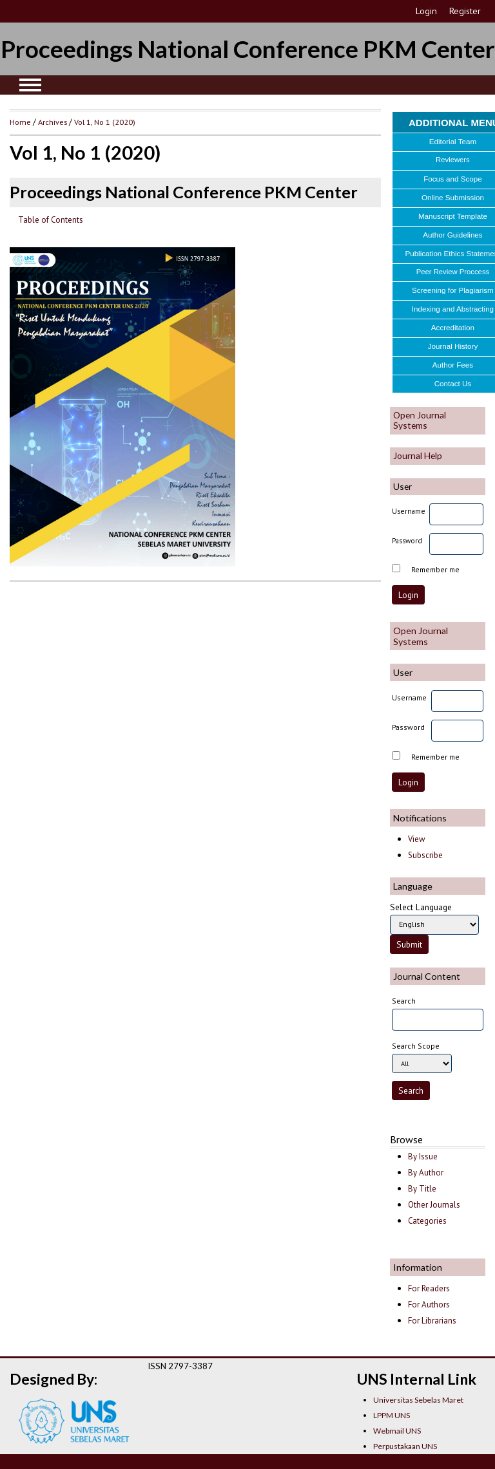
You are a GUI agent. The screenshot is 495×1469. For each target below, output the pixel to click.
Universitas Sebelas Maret (418, 1400)
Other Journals (434, 1204)
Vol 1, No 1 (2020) (104, 122)
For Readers (429, 1288)
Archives (52, 122)
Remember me (435, 569)
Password (407, 540)
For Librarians (432, 1320)
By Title (422, 1188)
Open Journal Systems (419, 420)
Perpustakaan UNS (405, 1446)
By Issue (423, 1156)
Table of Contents (50, 219)
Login (426, 11)
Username (408, 511)
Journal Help (417, 455)
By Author (425, 1172)
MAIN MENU (30, 85)
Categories (427, 1220)
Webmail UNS (397, 1431)
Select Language (421, 907)
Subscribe (425, 855)
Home (20, 122)
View (416, 839)
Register (465, 11)
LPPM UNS (391, 1415)
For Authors (429, 1304)
